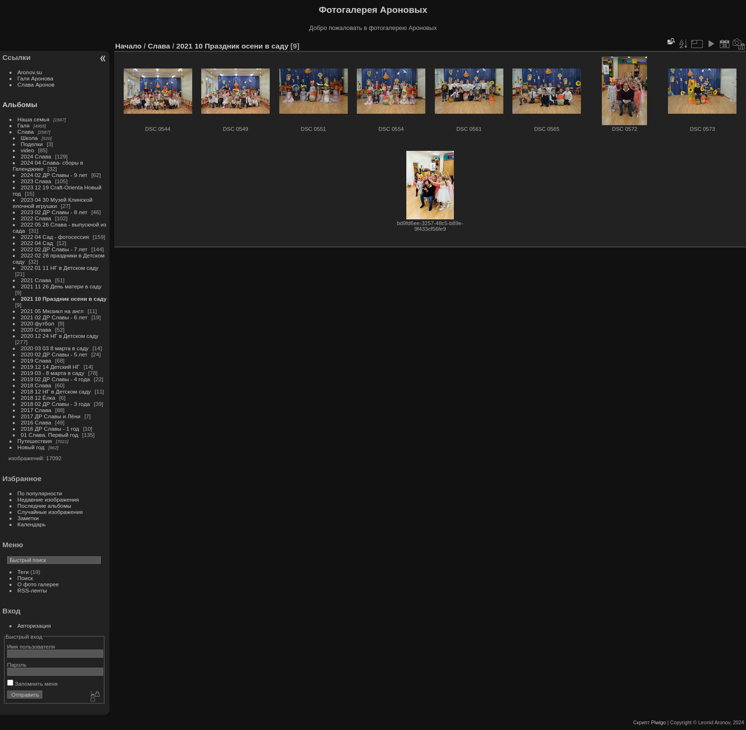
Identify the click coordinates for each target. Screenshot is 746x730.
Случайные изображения (50, 512)
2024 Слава (36, 156)
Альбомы (19, 104)
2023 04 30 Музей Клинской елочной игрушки (52, 203)
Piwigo (658, 722)
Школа (29, 138)
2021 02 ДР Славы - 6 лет (54, 317)
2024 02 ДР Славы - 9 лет (54, 175)
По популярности (40, 493)
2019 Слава (36, 360)
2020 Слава (36, 329)
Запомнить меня (32, 684)
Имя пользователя (31, 646)
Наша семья (33, 119)
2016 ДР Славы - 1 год (50, 428)
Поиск (25, 578)
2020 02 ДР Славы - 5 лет (54, 354)
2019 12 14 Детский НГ (50, 367)
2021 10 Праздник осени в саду (64, 299)
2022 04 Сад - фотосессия (55, 237)
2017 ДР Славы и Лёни (51, 416)
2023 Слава (36, 181)
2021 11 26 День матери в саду (61, 286)
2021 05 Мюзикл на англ (52, 311)
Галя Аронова (35, 78)
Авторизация (34, 625)
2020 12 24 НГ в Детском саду (59, 336)
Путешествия (35, 441)
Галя (24, 125)
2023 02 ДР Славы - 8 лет (54, 212)
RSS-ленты (32, 590)
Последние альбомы (44, 506)
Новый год (31, 447)
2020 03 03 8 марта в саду (55, 348)
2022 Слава (36, 218)
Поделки (32, 144)
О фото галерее (38, 584)
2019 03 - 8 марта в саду (52, 373)
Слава (26, 131)
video (27, 150)
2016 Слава (36, 422)
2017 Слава (36, 410)
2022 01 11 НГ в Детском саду (59, 268)
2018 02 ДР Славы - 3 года (55, 404)
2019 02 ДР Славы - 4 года (55, 379)
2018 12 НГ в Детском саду (56, 391)
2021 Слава (36, 280)
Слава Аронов (36, 84)
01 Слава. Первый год (50, 435)
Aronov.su (30, 72)
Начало (128, 46)
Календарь (32, 524)
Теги (23, 572)
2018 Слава (36, 385)
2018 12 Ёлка (38, 398)
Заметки (28, 518)
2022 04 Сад (37, 243)
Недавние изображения (48, 499)
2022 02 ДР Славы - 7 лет (54, 249)
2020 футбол (37, 323)
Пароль (17, 664)
